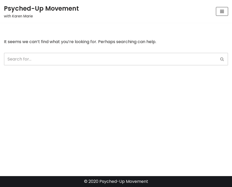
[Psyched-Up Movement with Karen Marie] (41, 11)
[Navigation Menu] (222, 11)
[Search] (110, 59)
